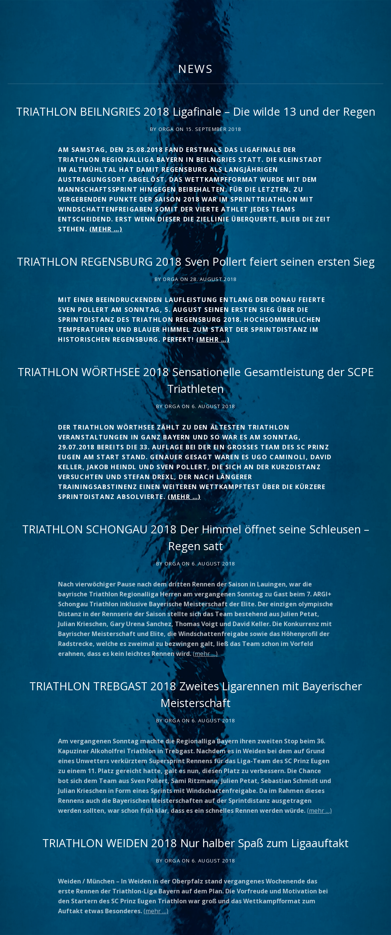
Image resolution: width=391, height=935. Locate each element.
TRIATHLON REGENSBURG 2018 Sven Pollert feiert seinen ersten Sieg (196, 261)
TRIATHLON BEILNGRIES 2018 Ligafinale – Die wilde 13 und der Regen (195, 111)
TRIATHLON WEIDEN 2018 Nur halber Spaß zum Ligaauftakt (195, 842)
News (195, 68)
